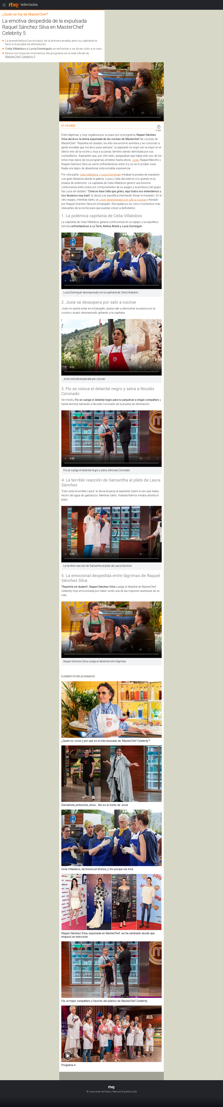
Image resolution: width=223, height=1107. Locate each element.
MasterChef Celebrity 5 (20, 56)
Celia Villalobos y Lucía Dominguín (100, 174)
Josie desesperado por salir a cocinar (123, 199)
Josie (135, 160)
